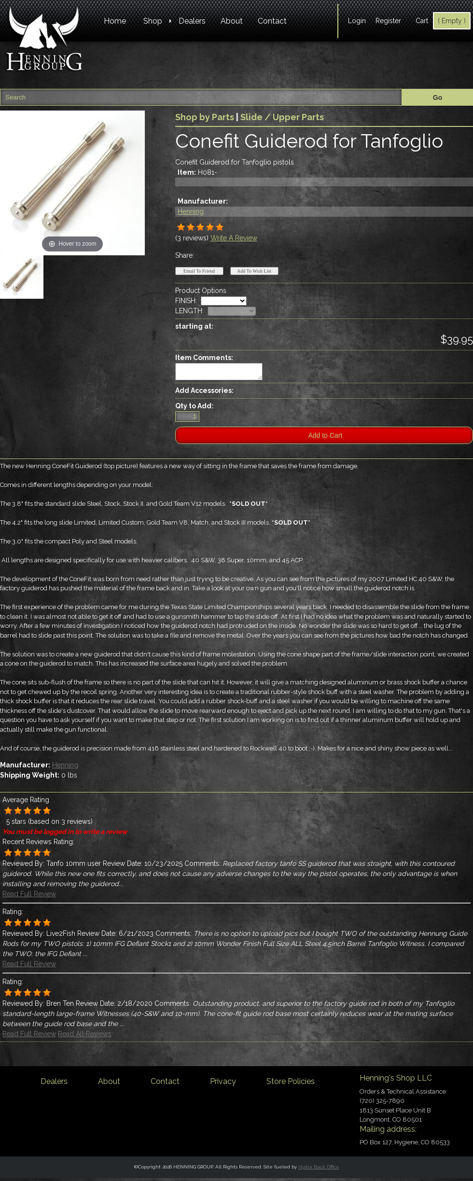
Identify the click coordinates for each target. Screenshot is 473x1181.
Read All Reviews (84, 1037)
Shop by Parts (204, 117)
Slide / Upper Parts (282, 117)
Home (115, 21)
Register (388, 21)
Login (357, 21)
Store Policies (290, 1084)
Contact (272, 21)
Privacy (223, 1084)
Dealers (192, 21)
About (232, 21)
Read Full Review (29, 897)
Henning (191, 211)
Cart (422, 21)
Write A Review (233, 238)
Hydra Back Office (318, 1169)
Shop (152, 21)
